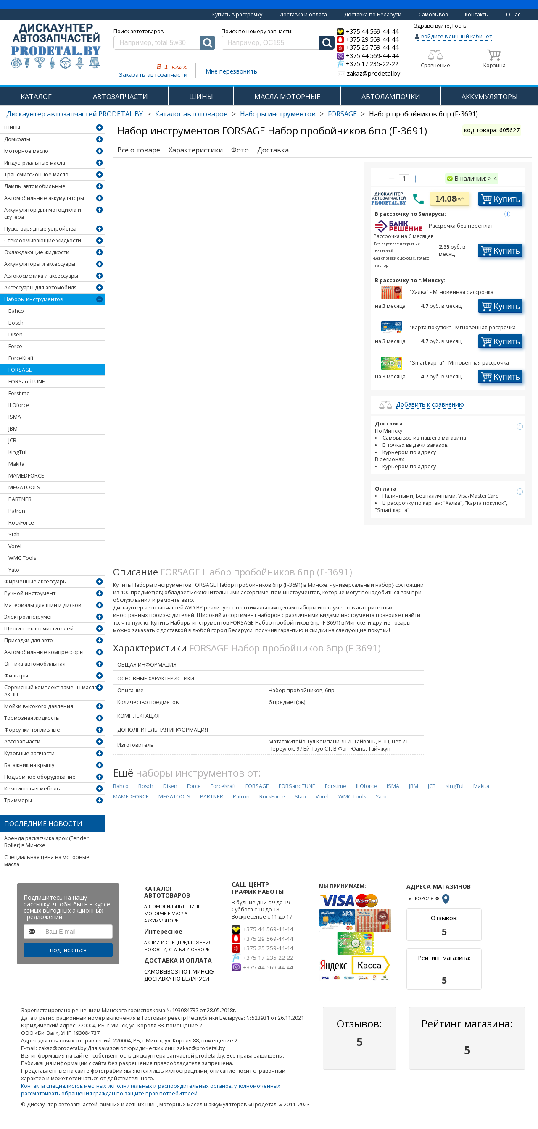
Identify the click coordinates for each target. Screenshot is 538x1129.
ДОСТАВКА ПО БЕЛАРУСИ (176, 978)
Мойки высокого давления (38, 706)
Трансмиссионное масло (36, 174)
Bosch (16, 322)
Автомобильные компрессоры (44, 652)
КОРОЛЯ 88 (433, 898)
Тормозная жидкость (31, 718)
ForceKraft (21, 358)
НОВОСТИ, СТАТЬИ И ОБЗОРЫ (177, 950)
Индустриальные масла (34, 162)
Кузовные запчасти (29, 753)
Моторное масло (26, 151)
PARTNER (20, 499)
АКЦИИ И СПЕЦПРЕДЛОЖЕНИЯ (178, 942)
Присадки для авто (28, 640)
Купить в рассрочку (237, 14)
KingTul (17, 452)
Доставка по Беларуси (372, 14)
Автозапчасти (22, 741)
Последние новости (43, 823)
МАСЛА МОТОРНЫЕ (287, 96)
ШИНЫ (201, 96)
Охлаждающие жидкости (36, 252)
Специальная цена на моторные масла (47, 860)
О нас (513, 14)
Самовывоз (433, 14)
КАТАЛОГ (36, 96)
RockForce (21, 522)
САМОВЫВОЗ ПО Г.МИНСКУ (179, 971)
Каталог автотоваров (191, 113)
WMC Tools (22, 558)
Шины (12, 127)
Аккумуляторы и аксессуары (39, 264)
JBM (13, 428)
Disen (15, 334)
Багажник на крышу (29, 765)
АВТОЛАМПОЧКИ (390, 96)
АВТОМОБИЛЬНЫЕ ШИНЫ (173, 906)
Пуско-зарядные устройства (40, 228)
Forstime (19, 393)
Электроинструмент (30, 616)
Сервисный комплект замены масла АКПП (50, 691)
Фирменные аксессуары (35, 581)
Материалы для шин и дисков (42, 605)
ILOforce (18, 405)
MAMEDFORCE (26, 475)
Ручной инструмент (29, 593)
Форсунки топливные (32, 729)
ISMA (14, 416)
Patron (16, 511)
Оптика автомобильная (35, 663)
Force (15, 346)
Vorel (14, 546)
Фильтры (16, 675)
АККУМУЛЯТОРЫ (490, 96)
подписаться (68, 950)
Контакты (477, 14)
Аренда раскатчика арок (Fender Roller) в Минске (46, 842)
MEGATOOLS (24, 487)
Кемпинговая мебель (32, 788)
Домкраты (17, 139)
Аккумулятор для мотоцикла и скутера (42, 213)
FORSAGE (342, 113)
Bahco (16, 311)
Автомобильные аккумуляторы (44, 198)
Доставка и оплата (303, 14)
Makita (16, 463)
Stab (14, 534)
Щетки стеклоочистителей (39, 628)
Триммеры (18, 800)
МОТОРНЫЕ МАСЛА (165, 913)
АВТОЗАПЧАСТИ (120, 96)
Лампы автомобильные (35, 186)
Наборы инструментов (278, 113)
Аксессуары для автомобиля (40, 287)
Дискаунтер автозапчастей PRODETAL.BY (74, 113)
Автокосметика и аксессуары (41, 275)
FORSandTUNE (26, 381)
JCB (12, 440)
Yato (13, 569)
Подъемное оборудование (40, 776)
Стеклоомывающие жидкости (42, 240)
